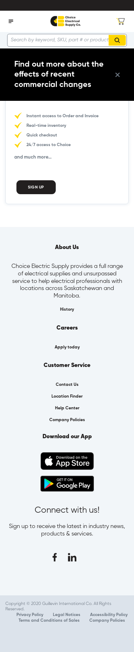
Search (118, 40)
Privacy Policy (29, 615)
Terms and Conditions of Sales (49, 621)
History (67, 309)
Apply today (67, 347)
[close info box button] (117, 75)
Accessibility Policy (109, 615)
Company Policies (107, 621)
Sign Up (36, 187)
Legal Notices (66, 615)
